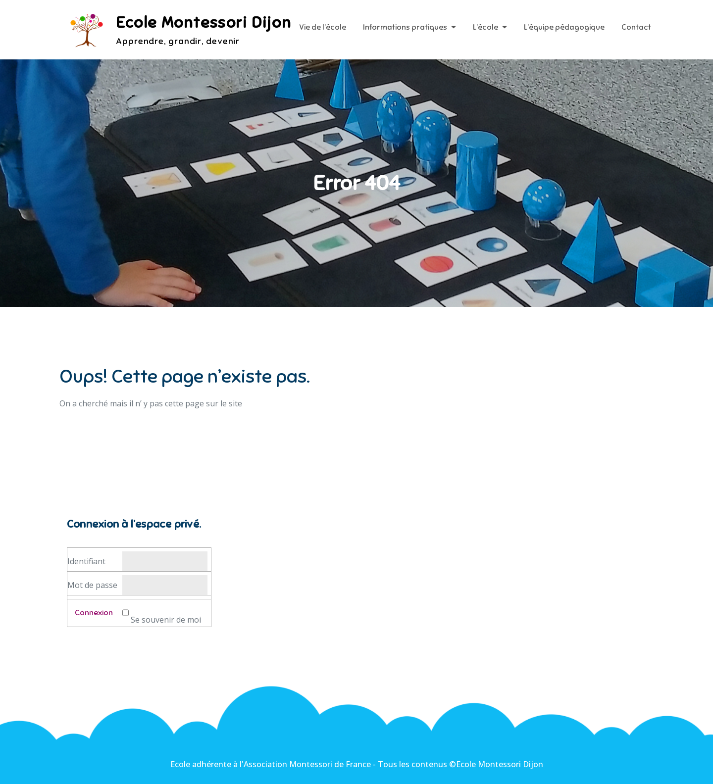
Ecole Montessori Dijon (203, 22)
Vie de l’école (322, 27)
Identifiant (86, 561)
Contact (636, 27)
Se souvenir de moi (166, 619)
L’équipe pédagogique (564, 27)
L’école (485, 27)
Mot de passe (92, 585)
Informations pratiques (405, 27)
